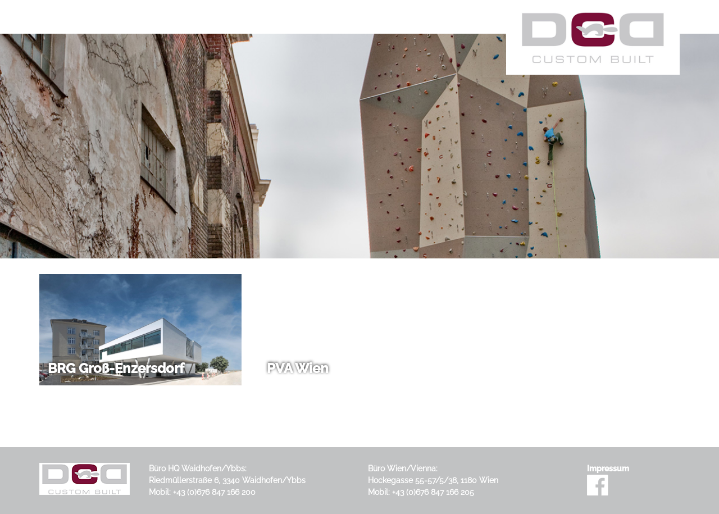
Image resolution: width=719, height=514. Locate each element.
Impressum (608, 468)
